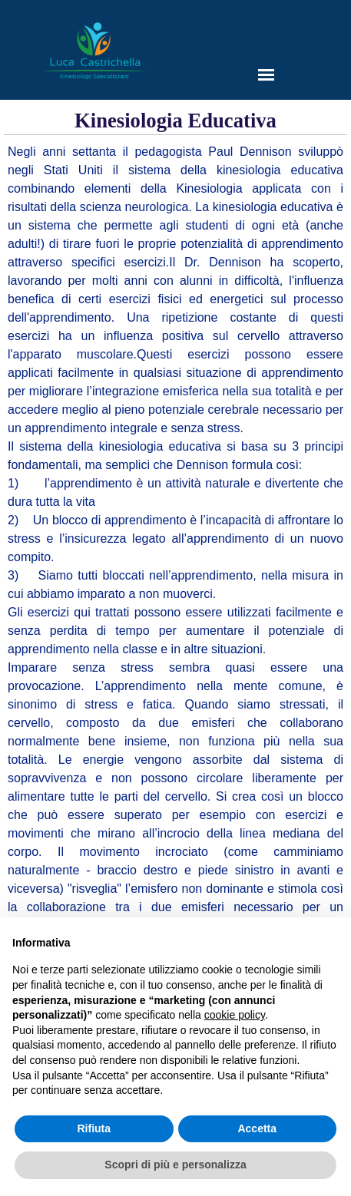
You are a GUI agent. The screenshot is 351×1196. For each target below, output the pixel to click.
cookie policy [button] (234, 1015)
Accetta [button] (256, 1128)
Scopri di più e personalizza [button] (175, 1164)
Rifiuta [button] (94, 1128)
